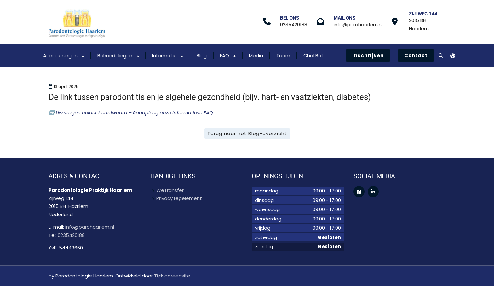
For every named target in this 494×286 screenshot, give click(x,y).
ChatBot (313, 55)
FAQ (228, 55)
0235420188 (293, 24)
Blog (202, 55)
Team (283, 55)
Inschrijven (368, 55)
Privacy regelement (179, 198)
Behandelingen (118, 55)
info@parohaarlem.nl (358, 24)
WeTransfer (170, 190)
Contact (416, 55)
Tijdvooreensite (172, 275)
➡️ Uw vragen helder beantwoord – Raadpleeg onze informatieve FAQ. (131, 112)
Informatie (167, 55)
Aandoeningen (63, 55)
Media (256, 55)
